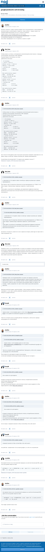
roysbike (7, 458)
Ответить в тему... (8, 524)
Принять (22, 549)
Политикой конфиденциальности (33, 546)
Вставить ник (4, 43)
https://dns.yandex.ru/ (18, 385)
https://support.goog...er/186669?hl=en (12, 344)
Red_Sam (7, 49)
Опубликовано (12, 26)
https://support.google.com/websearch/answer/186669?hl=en (15, 35)
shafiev (6, 13)
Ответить (22, 19)
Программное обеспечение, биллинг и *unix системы (21, 15)
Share (10, 532)
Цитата (13, 43)
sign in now (31, 517)
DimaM (7, 303)
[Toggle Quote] (3, 108)
